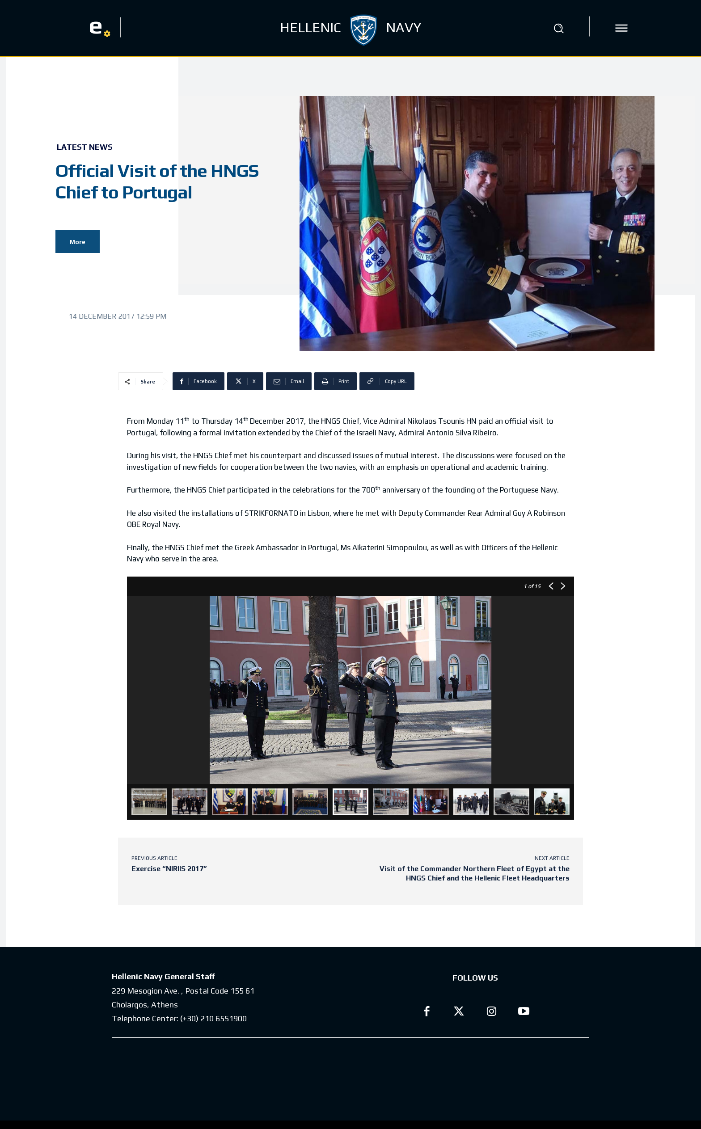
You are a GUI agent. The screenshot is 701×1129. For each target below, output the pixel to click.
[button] (558, 28)
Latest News (85, 147)
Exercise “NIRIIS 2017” (169, 868)
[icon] (621, 28)
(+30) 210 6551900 (213, 1022)
